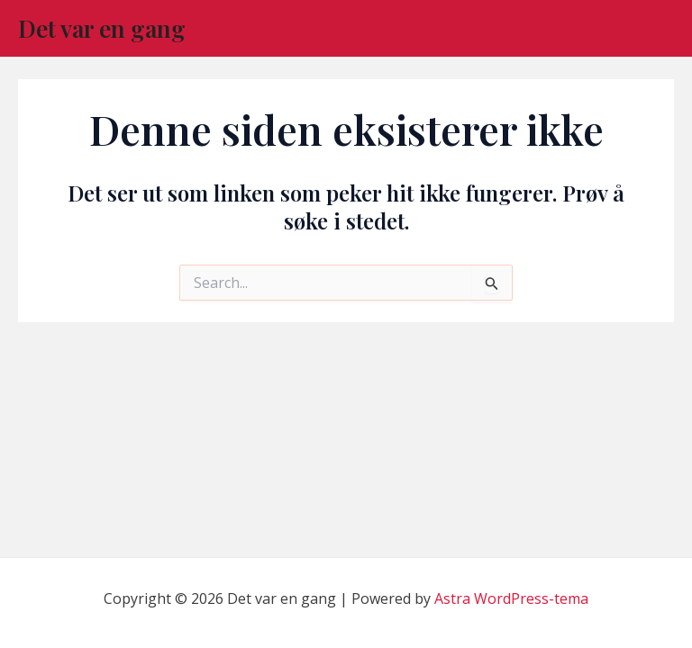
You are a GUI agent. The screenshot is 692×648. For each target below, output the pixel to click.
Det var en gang (102, 28)
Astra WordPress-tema (511, 598)
